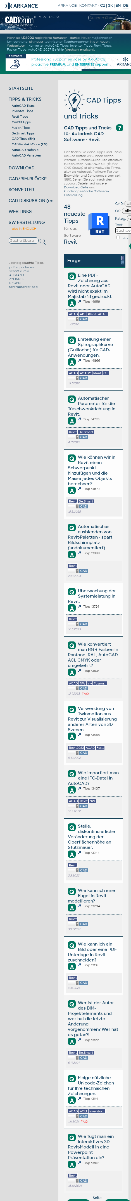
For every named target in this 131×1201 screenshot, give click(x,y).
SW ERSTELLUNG (27, 222)
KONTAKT (88, 5)
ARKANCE (67, 5)
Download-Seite (76, 187)
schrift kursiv (19, 271)
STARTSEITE (21, 88)
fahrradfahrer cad (23, 287)
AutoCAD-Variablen (26, 155)
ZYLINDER (17, 279)
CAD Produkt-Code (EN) (29, 144)
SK (110, 5)
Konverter (36, 46)
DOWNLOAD (22, 167)
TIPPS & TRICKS (25, 99)
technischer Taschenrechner (66, 42)
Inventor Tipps (81, 46)
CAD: (119, 204)
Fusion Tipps (17, 49)
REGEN (14, 283)
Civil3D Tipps (21, 122)
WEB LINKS (20, 211)
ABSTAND (16, 275)
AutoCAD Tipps (57, 46)
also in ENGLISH (24, 229)
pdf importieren (21, 267)
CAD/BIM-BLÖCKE (28, 178)
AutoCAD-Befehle (25, 150)
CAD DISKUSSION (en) (32, 200)
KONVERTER (21, 189)
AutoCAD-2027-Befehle (46, 49)
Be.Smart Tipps (23, 133)
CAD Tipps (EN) (23, 139)
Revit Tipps (102, 46)
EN (118, 5)
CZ (102, 5)
